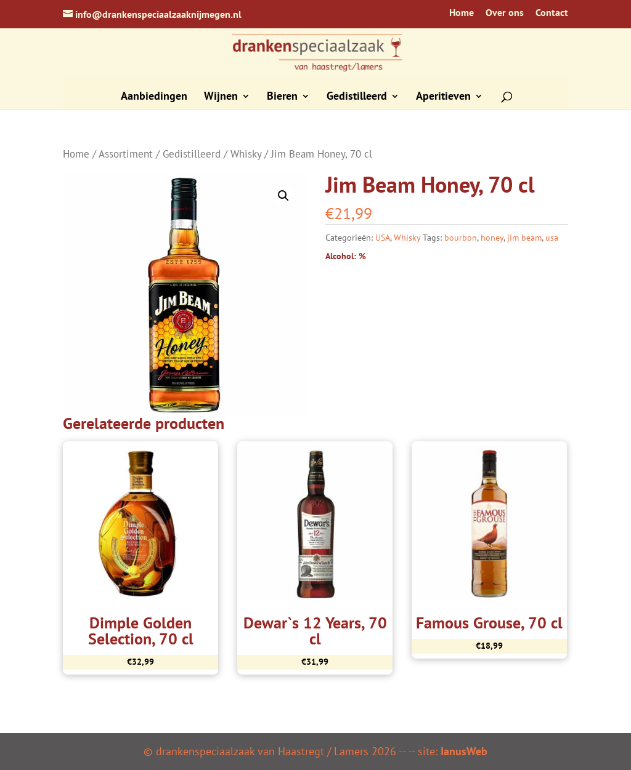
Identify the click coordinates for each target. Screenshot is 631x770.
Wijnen (221, 97)
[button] (283, 196)
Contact (551, 12)
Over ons (505, 12)
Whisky (245, 154)
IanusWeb (464, 751)
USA (382, 237)
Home (461, 12)
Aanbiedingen (154, 97)
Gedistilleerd (357, 97)
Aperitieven (443, 97)
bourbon (460, 237)
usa (551, 237)
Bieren (282, 97)
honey (492, 237)
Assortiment (126, 154)
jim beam (524, 237)
